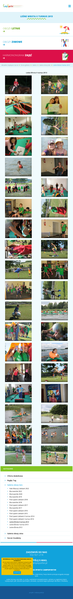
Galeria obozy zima (15, 533)
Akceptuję (17, 572)
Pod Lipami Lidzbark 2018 (18, 500)
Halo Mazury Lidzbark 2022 (19, 488)
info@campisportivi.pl (36, 562)
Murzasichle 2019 (15, 497)
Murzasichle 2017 (15, 508)
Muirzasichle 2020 (15, 494)
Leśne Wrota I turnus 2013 (18, 525)
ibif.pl (42, 592)
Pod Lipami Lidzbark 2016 (18, 511)
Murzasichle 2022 (15, 491)
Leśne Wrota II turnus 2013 (19, 522)
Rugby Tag (11, 480)
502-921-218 (36, 554)
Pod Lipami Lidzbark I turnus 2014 (21, 519)
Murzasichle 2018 (15, 502)
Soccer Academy (14, 538)
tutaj (30, 565)
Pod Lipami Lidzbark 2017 (18, 505)
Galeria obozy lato (44, 65)
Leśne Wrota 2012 (15, 527)
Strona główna (25, 65)
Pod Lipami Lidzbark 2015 (18, 513)
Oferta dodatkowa (15, 476)
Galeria (34, 65)
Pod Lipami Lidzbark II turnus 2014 (21, 516)
